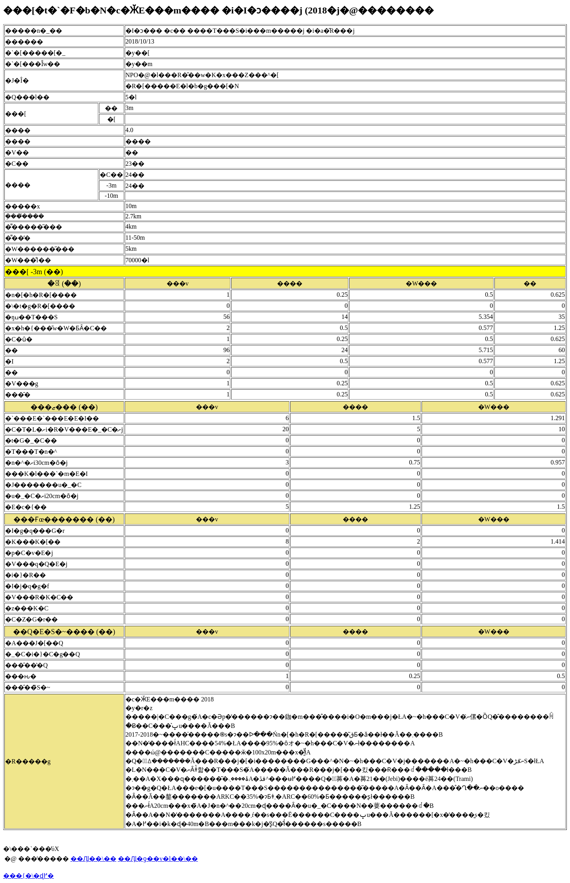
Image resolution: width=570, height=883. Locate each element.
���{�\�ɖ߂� (28, 875)
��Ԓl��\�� (93, 858)
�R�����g (28, 761)
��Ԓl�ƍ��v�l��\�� (158, 858)
